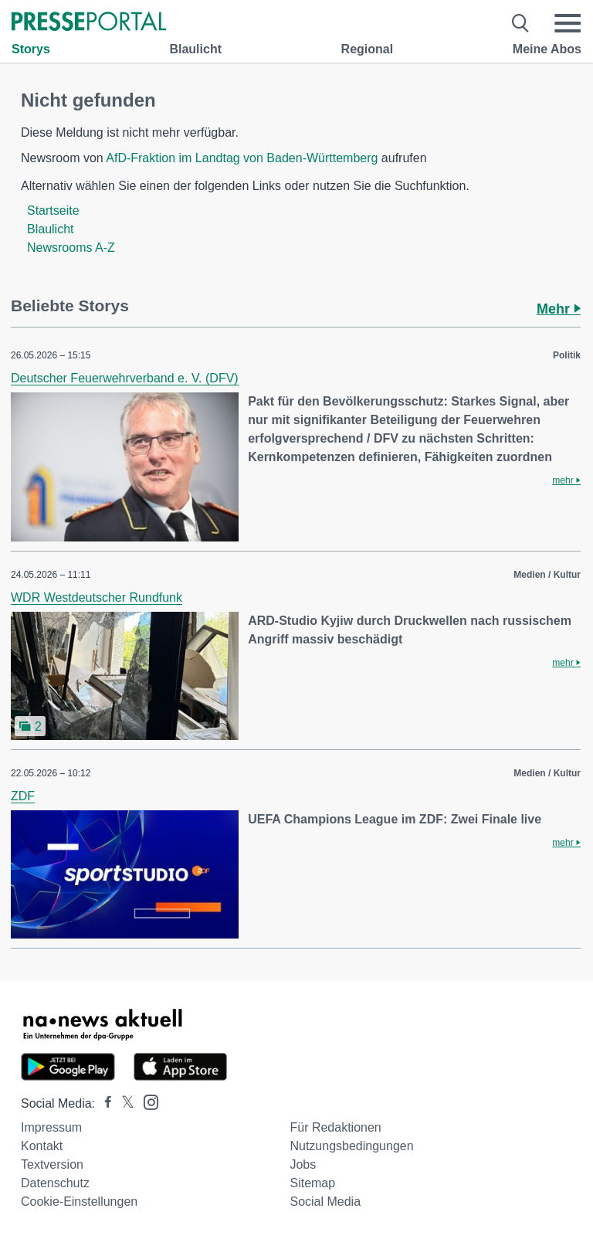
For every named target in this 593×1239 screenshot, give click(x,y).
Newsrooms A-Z (71, 247)
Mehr (559, 309)
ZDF (23, 796)
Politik (567, 355)
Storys (31, 49)
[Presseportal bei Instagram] (146, 1101)
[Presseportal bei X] (123, 1103)
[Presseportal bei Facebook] (103, 1103)
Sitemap (312, 1183)
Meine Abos (547, 49)
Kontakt (42, 1145)
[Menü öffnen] (567, 23)
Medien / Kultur (547, 574)
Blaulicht (195, 49)
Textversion (52, 1164)
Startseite (53, 210)
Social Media (325, 1201)
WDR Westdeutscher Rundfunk (96, 597)
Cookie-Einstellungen (79, 1201)
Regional (367, 49)
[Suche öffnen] (520, 23)
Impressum (51, 1127)
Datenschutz (55, 1183)
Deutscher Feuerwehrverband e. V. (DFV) (125, 378)
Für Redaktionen (335, 1127)
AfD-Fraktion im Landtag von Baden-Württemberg (242, 158)
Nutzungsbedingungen (351, 1145)
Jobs (303, 1164)
